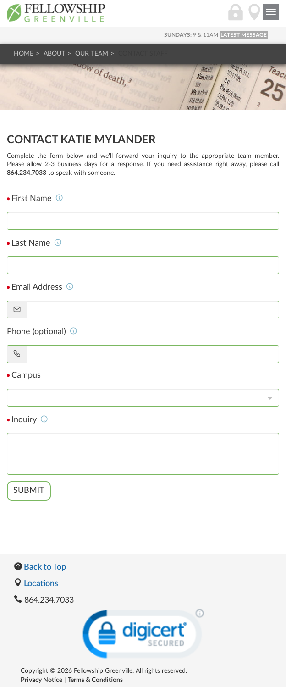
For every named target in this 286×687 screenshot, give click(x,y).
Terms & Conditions (95, 680)
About (54, 53)
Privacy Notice (41, 680)
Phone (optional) (42, 332)
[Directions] (254, 17)
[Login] (235, 17)
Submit (28, 490)
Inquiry (29, 420)
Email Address (42, 287)
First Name (37, 199)
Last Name (36, 243)
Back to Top (40, 567)
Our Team (91, 53)
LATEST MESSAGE (243, 35)
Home (23, 53)
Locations (36, 584)
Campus (26, 375)
